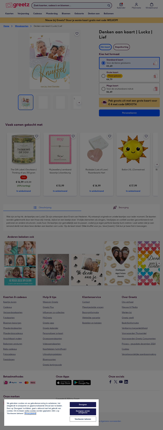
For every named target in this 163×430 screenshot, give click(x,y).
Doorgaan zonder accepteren (83, 412)
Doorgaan (83, 405)
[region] (51, 412)
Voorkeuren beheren (83, 419)
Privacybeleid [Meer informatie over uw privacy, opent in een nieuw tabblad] (30, 413)
